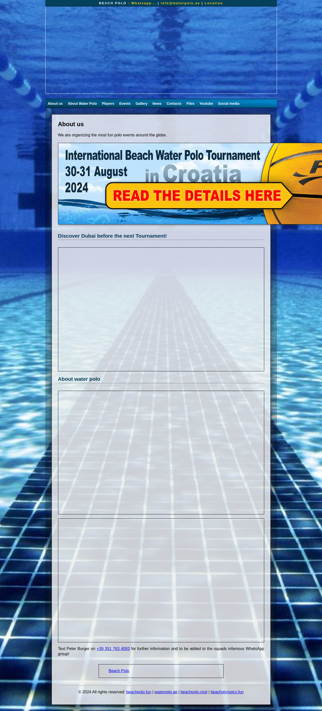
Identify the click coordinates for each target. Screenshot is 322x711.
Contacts (174, 104)
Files (190, 104)
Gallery (141, 104)
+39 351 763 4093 (113, 649)
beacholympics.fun (227, 692)
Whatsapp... (143, 3)
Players (108, 104)
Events (125, 104)
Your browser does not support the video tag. (161, 50)
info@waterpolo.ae (180, 3)
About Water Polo (82, 104)
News (157, 104)
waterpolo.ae (166, 692)
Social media (229, 104)
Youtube (206, 104)
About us (55, 104)
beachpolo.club (194, 692)
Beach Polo (119, 671)
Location (214, 3)
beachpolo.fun (138, 692)
